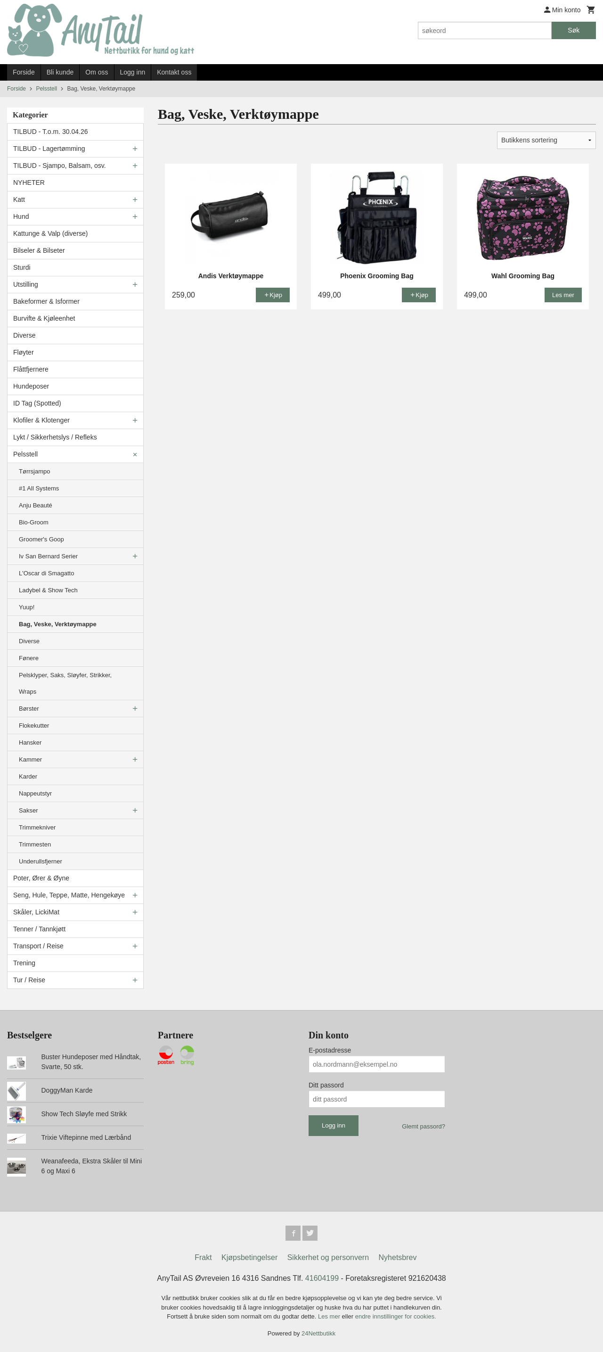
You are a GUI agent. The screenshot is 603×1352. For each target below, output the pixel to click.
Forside (24, 72)
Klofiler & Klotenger (41, 420)
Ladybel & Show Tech (48, 590)
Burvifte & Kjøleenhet (44, 318)
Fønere (29, 658)
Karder (28, 776)
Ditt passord (326, 1085)
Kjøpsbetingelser (249, 1257)
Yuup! (26, 607)
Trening (24, 963)
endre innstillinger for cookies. (395, 1316)
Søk (573, 30)
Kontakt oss (174, 72)
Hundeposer (31, 386)
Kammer (30, 759)
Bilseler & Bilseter (39, 250)
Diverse (24, 335)
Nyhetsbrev (398, 1257)
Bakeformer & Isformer (46, 301)
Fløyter (23, 352)
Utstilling (25, 284)
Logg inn (133, 72)
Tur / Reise (29, 980)
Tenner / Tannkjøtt (39, 929)
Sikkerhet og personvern (328, 1257)
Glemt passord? (423, 1126)
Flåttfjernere (31, 369)
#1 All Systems (39, 488)
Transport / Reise (38, 946)
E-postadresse (330, 1050)
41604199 (322, 1278)
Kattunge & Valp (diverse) (50, 233)
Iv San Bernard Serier (48, 556)
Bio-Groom (34, 522)
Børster (29, 708)
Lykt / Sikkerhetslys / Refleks (55, 437)
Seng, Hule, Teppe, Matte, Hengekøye (69, 895)
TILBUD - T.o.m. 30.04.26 (50, 131)
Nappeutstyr (35, 793)
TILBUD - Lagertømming (49, 148)
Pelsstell (25, 454)
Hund (21, 216)
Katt (19, 199)
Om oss (96, 72)
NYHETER (29, 182)
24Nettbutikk (318, 1333)
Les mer (330, 1316)
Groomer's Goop (41, 539)
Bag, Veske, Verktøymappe (58, 624)
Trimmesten (35, 844)
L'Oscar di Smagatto (46, 573)
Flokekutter (34, 725)
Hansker (30, 742)
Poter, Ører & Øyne (41, 878)
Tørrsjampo (34, 471)
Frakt (203, 1257)
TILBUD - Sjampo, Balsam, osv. (59, 165)
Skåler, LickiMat (36, 912)
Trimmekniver (37, 827)
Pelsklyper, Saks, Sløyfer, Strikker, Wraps (65, 683)
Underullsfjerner (40, 861)
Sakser (28, 810)
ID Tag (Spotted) (37, 403)
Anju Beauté (35, 505)
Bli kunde (60, 72)
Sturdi (22, 267)
